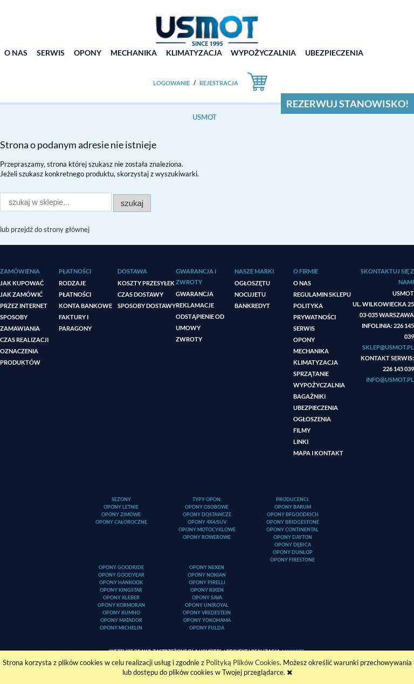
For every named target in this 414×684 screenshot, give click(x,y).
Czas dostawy (140, 294)
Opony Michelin (121, 628)
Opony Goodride (121, 567)
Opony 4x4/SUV (207, 522)
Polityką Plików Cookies (243, 662)
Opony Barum (292, 507)
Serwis (304, 328)
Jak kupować (22, 282)
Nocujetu (250, 294)
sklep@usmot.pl (388, 347)
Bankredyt (252, 305)
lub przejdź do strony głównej (44, 229)
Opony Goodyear (121, 575)
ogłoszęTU (252, 282)
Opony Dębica (292, 545)
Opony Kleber (121, 597)
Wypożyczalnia (319, 384)
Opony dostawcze (207, 514)
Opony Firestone (292, 560)
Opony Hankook (121, 582)
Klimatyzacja (315, 362)
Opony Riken (207, 590)
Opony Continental (292, 529)
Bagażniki (309, 396)
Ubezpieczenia (315, 407)
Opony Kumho (121, 612)
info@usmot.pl (390, 379)
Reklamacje (195, 305)
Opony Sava (207, 597)
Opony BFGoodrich (293, 514)
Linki (300, 441)
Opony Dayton (292, 537)
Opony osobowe (207, 507)
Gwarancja (194, 293)
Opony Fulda (206, 628)
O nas (302, 282)
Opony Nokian (207, 575)
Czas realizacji (24, 339)
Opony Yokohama (207, 620)
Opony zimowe (121, 514)
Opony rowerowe (207, 537)
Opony (304, 339)
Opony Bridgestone (292, 522)
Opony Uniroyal (207, 605)
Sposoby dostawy (147, 305)
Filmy (301, 430)
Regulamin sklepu (322, 294)
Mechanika (311, 350)
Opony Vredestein (207, 612)
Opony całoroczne (121, 522)
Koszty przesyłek (146, 282)
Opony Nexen (206, 567)
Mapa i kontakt (318, 452)
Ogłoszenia (312, 418)
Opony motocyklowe (207, 529)
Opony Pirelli (207, 582)
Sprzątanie (311, 373)
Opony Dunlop (293, 552)
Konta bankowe (85, 305)
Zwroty (189, 339)
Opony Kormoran (121, 605)
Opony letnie (121, 507)
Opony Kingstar (121, 590)
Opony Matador (121, 620)
